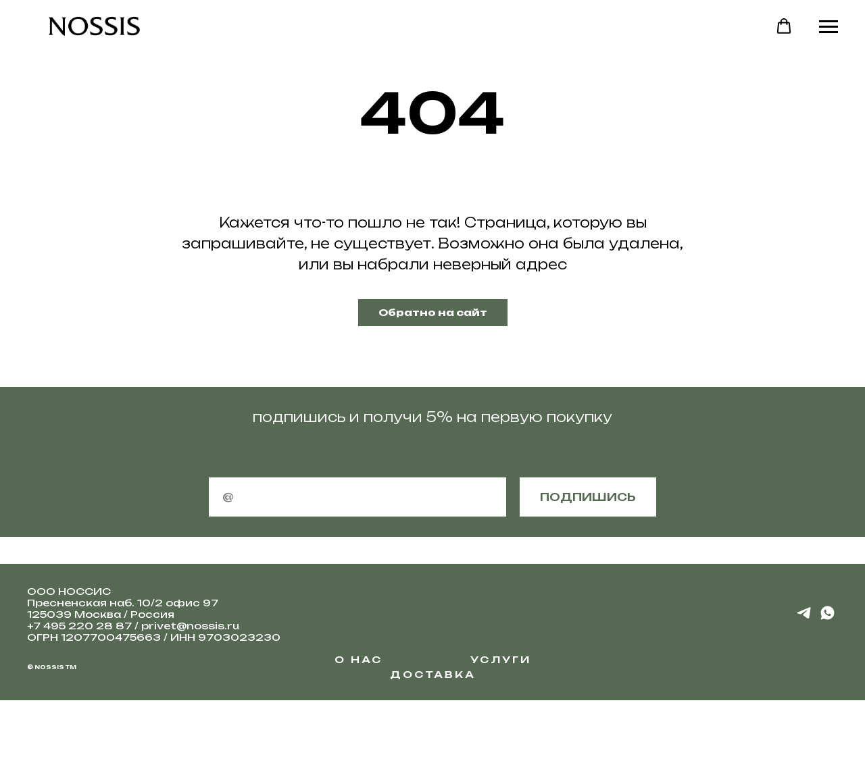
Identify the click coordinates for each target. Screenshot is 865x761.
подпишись (588, 497)
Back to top (797, 666)
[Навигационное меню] (828, 27)
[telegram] (803, 617)
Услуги (500, 659)
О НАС (358, 659)
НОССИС (84, 591)
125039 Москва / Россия (100, 614)
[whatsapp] (827, 617)
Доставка (433, 674)
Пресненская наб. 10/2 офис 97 (122, 602)
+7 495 (47, 625)
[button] (784, 26)
